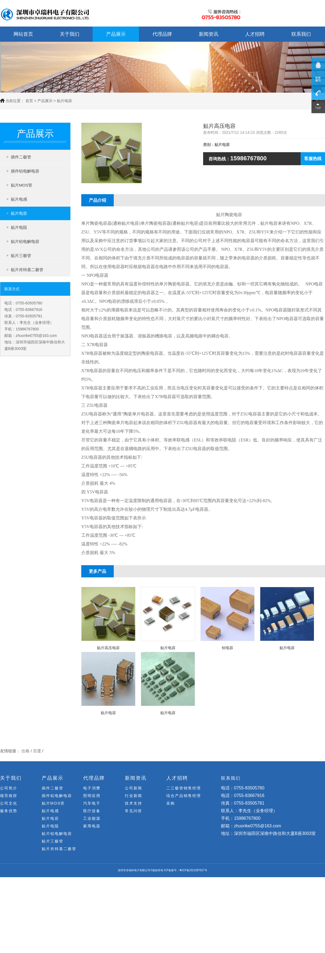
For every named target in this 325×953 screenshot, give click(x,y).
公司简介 (8, 788)
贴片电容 (19, 213)
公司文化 (8, 803)
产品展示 (116, 34)
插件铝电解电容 (25, 171)
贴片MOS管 (21, 185)
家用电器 (91, 826)
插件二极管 (21, 157)
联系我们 (301, 34)
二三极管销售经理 (183, 788)
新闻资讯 (208, 34)
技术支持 (133, 803)
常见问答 (133, 811)
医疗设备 (91, 811)
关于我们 (69, 34)
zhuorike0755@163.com (36, 335)
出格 (25, 753)
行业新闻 (133, 795)
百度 (37, 753)
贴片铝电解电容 (25, 241)
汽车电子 (91, 803)
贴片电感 (19, 199)
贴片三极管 (21, 255)
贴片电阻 (19, 227)
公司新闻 (133, 788)
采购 (170, 803)
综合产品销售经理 (183, 795)
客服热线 (312, 158)
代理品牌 (162, 34)
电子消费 (91, 788)
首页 (29, 101)
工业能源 (91, 818)
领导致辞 (8, 795)
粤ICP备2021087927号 (193, 870)
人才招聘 (255, 34)
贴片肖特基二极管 (27, 269)
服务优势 (8, 811)
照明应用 (91, 795)
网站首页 (23, 34)
